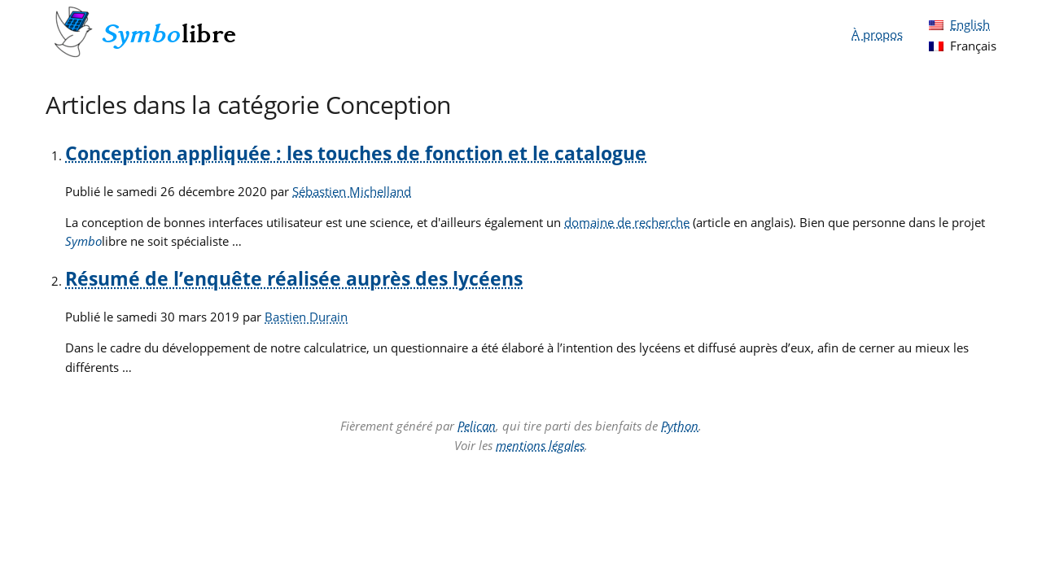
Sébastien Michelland (351, 191)
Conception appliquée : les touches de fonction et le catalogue (355, 153)
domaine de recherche (627, 222)
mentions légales (540, 445)
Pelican (477, 426)
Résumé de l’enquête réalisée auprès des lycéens (294, 278)
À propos (877, 34)
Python (679, 426)
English (970, 24)
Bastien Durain (306, 316)
